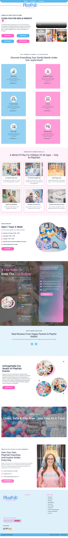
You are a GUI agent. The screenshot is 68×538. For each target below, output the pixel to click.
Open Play (4, 5)
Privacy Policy (64, 534)
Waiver (26, 1)
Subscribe (17, 520)
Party (9, 5)
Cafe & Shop (42, 5)
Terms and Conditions (54, 534)
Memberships (54, 5)
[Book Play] (7, 35)
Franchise (33, 1)
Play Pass (48, 5)
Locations (41, 1)
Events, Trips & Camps (16, 5)
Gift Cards (60, 5)
